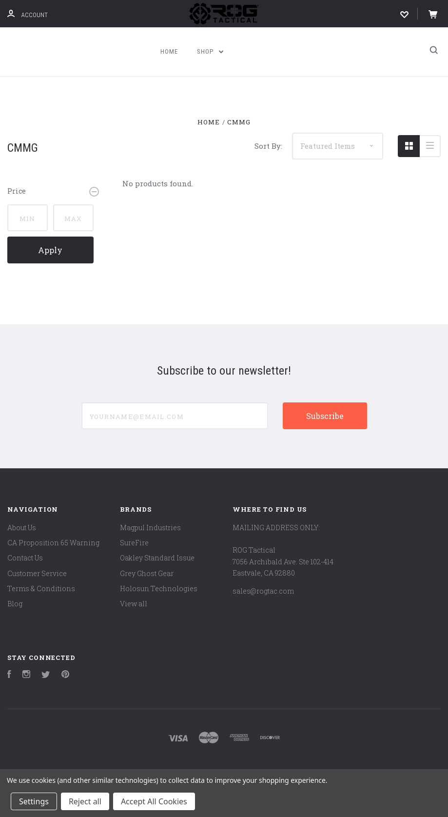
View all (133, 603)
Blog (14, 603)
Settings (34, 801)
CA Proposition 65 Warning (53, 542)
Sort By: (268, 146)
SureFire (134, 542)
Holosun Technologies (158, 588)
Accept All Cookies (154, 801)
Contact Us (25, 557)
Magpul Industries (150, 527)
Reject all (85, 801)
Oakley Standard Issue (157, 557)
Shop (210, 51)
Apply (50, 250)
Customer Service (37, 573)
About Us (21, 527)
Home (169, 51)
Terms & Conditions (41, 588)
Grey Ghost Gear (147, 573)
